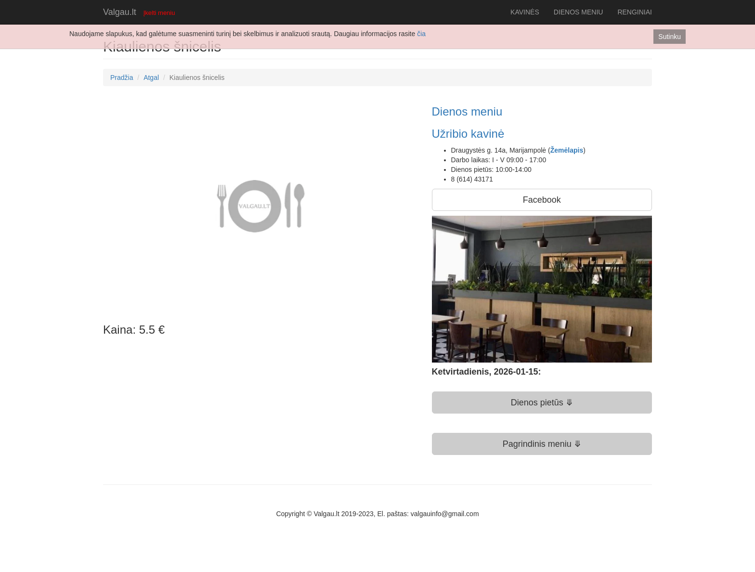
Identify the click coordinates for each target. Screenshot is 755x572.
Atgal (151, 77)
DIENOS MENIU (578, 12)
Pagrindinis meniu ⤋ (542, 444)
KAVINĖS (524, 12)
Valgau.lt (119, 12)
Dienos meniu (467, 111)
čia (421, 34)
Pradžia (121, 77)
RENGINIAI (634, 12)
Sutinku (669, 36)
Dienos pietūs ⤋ (542, 402)
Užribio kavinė (468, 133)
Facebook (542, 200)
